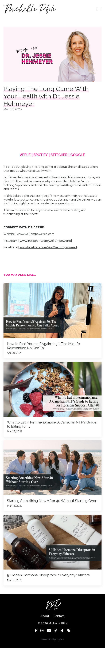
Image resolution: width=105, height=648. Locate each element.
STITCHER (59, 155)
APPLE (25, 155)
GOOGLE (77, 155)
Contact (59, 616)
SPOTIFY (40, 155)
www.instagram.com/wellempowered (46, 240)
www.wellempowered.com (35, 234)
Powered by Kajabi (52, 639)
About (44, 616)
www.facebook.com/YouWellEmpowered (48, 247)
